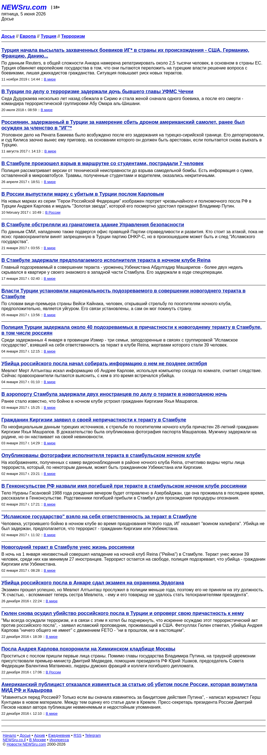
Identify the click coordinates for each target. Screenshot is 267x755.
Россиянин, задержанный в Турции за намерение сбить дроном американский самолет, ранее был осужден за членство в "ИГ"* (123, 125)
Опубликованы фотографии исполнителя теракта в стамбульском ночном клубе (101, 455)
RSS (77, 735)
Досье (25, 735)
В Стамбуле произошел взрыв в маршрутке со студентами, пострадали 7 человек (102, 163)
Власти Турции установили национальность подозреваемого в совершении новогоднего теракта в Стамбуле (123, 293)
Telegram (93, 735)
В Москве (37, 740)
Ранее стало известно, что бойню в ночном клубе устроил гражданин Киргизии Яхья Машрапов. (99, 401)
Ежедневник (59, 735)
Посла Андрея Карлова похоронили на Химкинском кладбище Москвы (88, 649)
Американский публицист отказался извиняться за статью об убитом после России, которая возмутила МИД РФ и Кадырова (129, 687)
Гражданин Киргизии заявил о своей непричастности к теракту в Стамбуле (93, 420)
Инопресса (59, 740)
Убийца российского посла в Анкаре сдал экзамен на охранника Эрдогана (92, 582)
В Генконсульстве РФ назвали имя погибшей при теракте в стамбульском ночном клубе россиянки (124, 486)
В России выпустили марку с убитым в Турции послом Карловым (82, 194)
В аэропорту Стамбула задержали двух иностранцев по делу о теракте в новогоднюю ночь (114, 394)
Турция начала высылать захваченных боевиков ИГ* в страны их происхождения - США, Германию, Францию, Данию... (125, 53)
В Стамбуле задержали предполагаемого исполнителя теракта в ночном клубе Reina (106, 260)
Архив (39, 735)
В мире (50, 79)
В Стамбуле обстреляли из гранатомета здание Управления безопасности (92, 224)
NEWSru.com (24, 7)
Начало (9, 735)
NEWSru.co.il (14, 740)
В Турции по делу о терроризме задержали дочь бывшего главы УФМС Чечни (97, 91)
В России (52, 212)
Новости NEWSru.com (26, 744)
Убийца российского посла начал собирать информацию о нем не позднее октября (104, 363)
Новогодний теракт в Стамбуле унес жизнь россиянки (67, 547)
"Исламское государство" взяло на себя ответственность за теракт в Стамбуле (99, 516)
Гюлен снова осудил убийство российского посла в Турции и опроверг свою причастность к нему (122, 613)
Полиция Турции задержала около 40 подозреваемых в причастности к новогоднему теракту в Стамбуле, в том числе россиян (131, 330)
